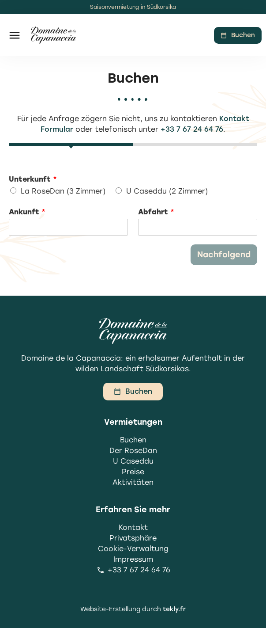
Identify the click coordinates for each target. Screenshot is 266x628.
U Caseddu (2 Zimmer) (167, 191)
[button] (14, 35)
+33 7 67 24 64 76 (192, 129)
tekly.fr (174, 609)
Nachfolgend (224, 254)
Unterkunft (33, 179)
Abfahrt (156, 212)
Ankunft (27, 212)
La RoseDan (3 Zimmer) (63, 191)
